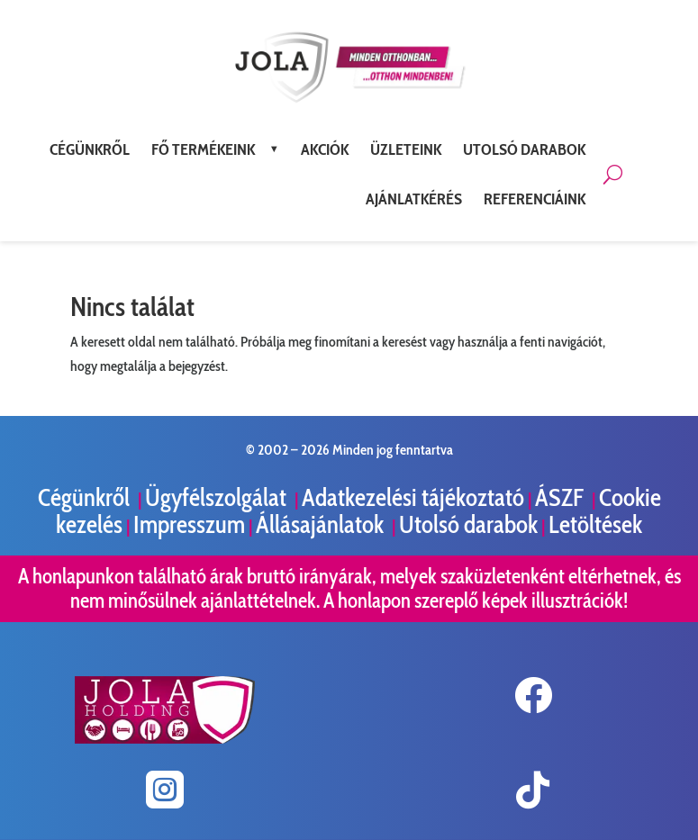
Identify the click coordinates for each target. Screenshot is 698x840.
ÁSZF (561, 497)
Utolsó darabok (468, 524)
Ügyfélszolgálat (218, 497)
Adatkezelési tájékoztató (413, 497)
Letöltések (595, 524)
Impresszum (189, 524)
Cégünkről (86, 497)
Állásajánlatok (322, 524)
